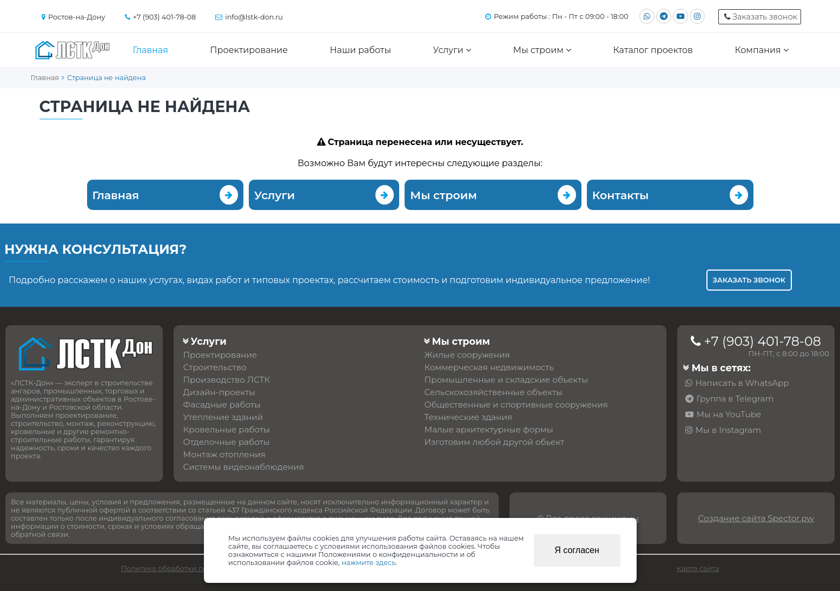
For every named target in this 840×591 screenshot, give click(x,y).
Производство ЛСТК (226, 380)
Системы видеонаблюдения (243, 467)
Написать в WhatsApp (742, 383)
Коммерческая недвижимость (489, 367)
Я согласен (576, 550)
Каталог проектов (653, 50)
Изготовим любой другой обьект (495, 442)
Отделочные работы (226, 442)
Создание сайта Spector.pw (755, 518)
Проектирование (249, 50)
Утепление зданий (223, 417)
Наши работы (360, 50)
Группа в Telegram (734, 398)
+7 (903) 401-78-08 (762, 341)
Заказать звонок (749, 280)
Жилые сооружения (467, 355)
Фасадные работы (222, 404)
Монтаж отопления (224, 454)
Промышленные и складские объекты (506, 380)
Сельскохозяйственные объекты (494, 392)
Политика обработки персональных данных (200, 568)
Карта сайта (698, 568)
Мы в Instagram (728, 430)
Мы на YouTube (728, 414)
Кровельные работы (226, 429)
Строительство (215, 367)
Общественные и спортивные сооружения (516, 404)
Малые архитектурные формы (489, 429)
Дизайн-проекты (219, 392)
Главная (150, 50)
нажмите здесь (368, 563)
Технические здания (468, 417)
